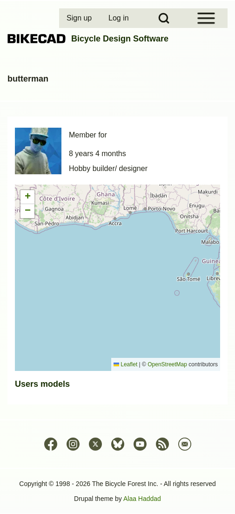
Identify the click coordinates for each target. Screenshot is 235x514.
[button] (27, 197)
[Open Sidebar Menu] (206, 18)
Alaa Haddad (142, 498)
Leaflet (125, 364)
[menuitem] (80, 18)
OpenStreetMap (167, 364)
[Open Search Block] (164, 18)
